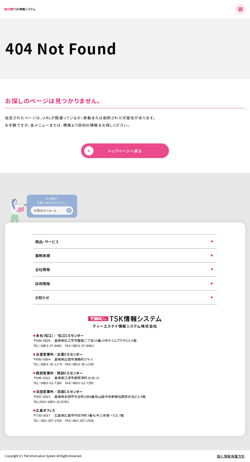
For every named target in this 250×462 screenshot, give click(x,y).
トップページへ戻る (125, 150)
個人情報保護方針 (231, 456)
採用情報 (42, 283)
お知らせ (42, 297)
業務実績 (42, 255)
